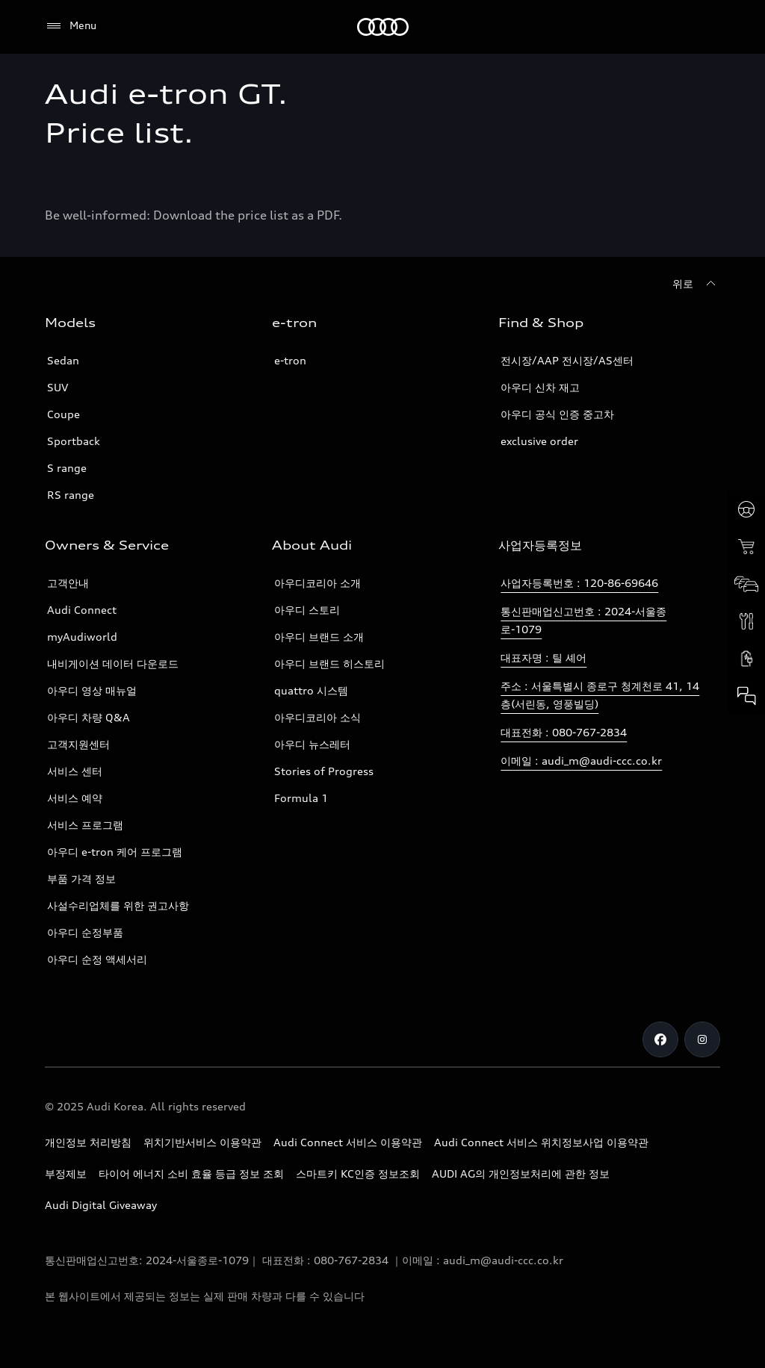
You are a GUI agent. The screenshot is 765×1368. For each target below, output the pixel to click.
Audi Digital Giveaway (101, 1204)
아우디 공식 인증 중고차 (557, 414)
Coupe (63, 414)
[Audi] (383, 27)
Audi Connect (82, 609)
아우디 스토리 (307, 609)
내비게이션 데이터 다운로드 (113, 663)
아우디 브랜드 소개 (319, 636)
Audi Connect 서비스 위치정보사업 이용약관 (541, 1142)
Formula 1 (301, 798)
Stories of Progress (324, 771)
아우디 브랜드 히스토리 (329, 663)
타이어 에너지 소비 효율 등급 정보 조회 (191, 1173)
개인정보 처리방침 (88, 1142)
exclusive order (539, 441)
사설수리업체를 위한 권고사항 (118, 905)
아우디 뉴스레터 (312, 744)
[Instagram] (702, 1039)
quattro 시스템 (311, 690)
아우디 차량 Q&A (88, 717)
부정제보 (66, 1173)
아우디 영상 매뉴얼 (92, 690)
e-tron (290, 360)
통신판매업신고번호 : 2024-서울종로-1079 (583, 620)
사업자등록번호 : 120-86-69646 (579, 582)
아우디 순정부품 (85, 932)
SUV (57, 387)
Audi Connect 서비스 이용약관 (347, 1142)
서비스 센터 (74, 771)
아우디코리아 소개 (317, 582)
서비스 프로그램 (85, 824)
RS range (70, 494)
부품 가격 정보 (81, 878)
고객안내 (68, 582)
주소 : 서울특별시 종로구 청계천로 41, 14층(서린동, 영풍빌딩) (600, 695)
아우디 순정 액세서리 (97, 959)
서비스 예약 (74, 798)
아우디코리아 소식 (317, 717)
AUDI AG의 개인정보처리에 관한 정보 (521, 1173)
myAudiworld (82, 636)
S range (67, 467)
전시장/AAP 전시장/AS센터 (567, 360)
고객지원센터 (78, 744)
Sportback (73, 441)
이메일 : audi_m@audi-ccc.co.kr (581, 760)
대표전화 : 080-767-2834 (564, 732)
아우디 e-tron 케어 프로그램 (114, 851)
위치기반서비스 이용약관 (202, 1142)
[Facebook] (660, 1039)
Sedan (63, 360)
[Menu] (70, 26)
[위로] (696, 284)
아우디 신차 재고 (540, 387)
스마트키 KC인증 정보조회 (358, 1173)
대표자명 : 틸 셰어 (543, 657)
